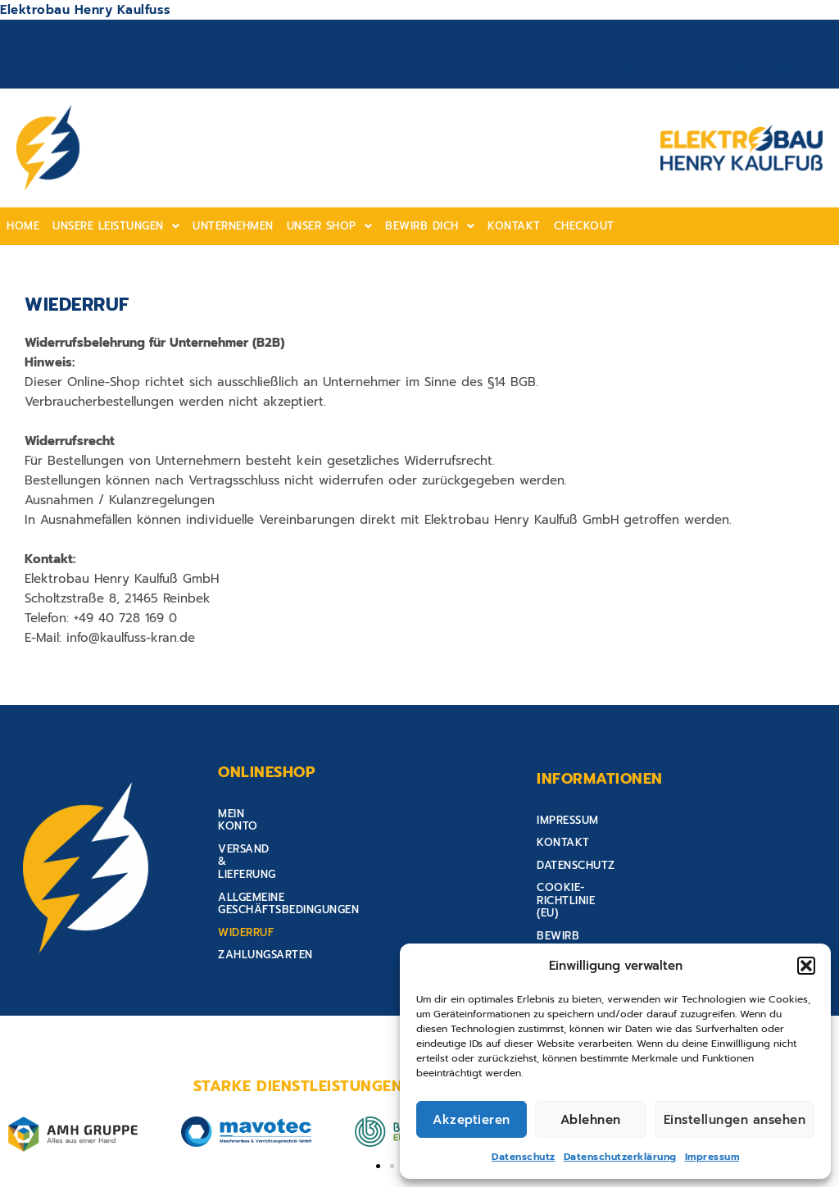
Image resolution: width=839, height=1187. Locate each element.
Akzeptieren (471, 1120)
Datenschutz (524, 1156)
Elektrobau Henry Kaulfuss (85, 10)
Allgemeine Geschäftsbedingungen (324, 863)
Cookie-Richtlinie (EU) (603, 885)
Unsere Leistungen (115, 226)
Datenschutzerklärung (620, 1156)
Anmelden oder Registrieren (717, 71)
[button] (806, 965)
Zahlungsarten (265, 908)
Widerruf (246, 885)
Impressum (712, 1156)
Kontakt (514, 226)
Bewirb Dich (429, 226)
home (23, 226)
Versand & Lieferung (281, 840)
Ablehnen (590, 1120)
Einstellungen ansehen (735, 1120)
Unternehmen (233, 226)
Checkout (584, 226)
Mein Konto (253, 817)
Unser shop (330, 226)
